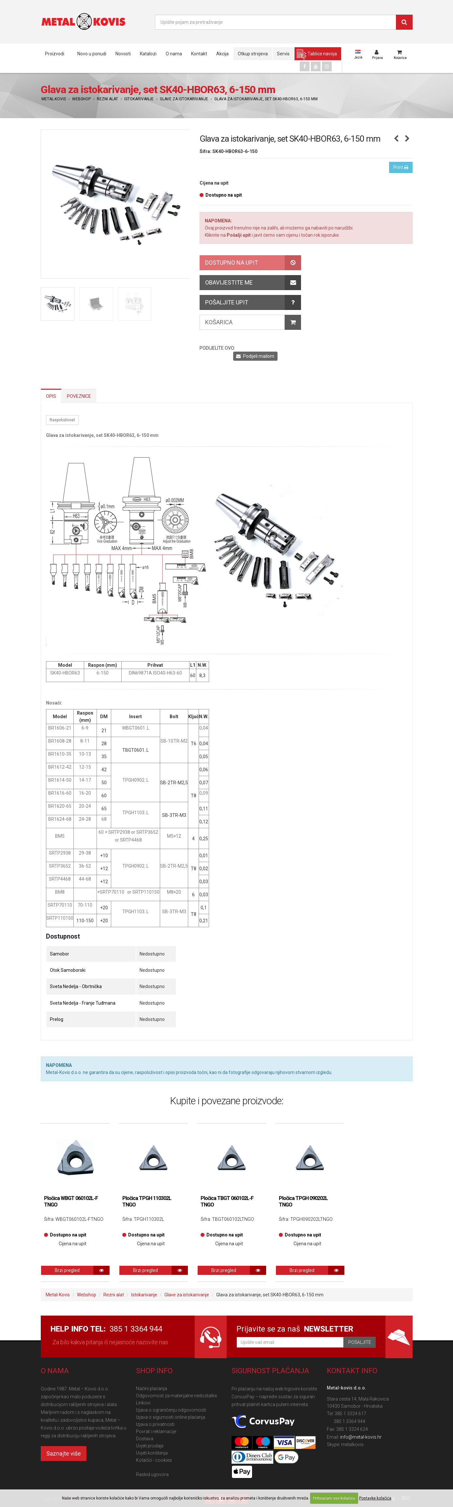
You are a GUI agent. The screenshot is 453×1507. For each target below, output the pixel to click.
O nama (174, 53)
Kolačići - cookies (154, 1460)
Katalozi (148, 53)
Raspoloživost (62, 420)
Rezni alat (107, 99)
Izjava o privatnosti (155, 1424)
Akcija (222, 53)
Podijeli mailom (255, 356)
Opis (51, 396)
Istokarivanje (139, 99)
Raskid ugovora (152, 1474)
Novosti (123, 53)
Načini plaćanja (151, 1388)
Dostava (144, 1438)
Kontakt (199, 53)
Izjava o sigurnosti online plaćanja (170, 1417)
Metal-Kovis (53, 99)
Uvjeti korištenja (152, 1453)
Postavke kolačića (375, 1498)
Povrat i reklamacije (156, 1431)
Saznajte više (63, 1453)
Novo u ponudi (91, 53)
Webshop (81, 99)
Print (400, 167)
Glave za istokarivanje (184, 99)
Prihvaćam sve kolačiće (334, 1498)
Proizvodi (54, 53)
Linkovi (143, 1402)
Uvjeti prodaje (149, 1445)
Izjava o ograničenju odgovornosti (171, 1410)
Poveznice (79, 396)
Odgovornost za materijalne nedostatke (176, 1395)
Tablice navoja (322, 53)
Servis (283, 53)
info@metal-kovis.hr (361, 1437)
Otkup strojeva (253, 53)
